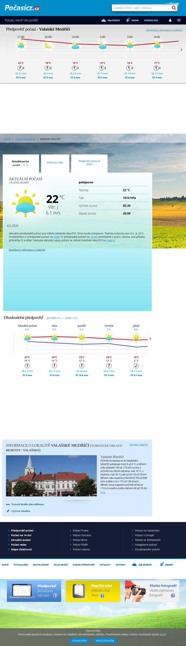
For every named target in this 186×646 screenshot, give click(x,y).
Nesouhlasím (105, 640)
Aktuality (105, 564)
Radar (135, 20)
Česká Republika (25, 139)
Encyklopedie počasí (147, 549)
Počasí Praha (80, 530)
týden (57, 237)
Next (181, 49)
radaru (111, 240)
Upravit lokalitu (20, 511)
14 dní (94, 237)
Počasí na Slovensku (147, 530)
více (102, 492)
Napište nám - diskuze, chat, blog (93, 591)
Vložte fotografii (152, 591)
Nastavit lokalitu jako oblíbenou (27, 504)
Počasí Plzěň (80, 544)
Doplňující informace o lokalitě (164, 30)
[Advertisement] (93, 108)
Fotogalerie (21, 564)
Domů (7, 139)
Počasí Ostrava (82, 535)
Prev (4, 49)
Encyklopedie (41, 564)
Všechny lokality (139, 444)
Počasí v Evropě (144, 535)
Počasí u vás (151, 20)
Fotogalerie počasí (146, 544)
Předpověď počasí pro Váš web (34, 591)
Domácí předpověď (83, 564)
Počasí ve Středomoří (148, 540)
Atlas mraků (61, 564)
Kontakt (121, 564)
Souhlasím (79, 640)
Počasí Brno (80, 540)
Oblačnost (113, 20)
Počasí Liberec (81, 549)
